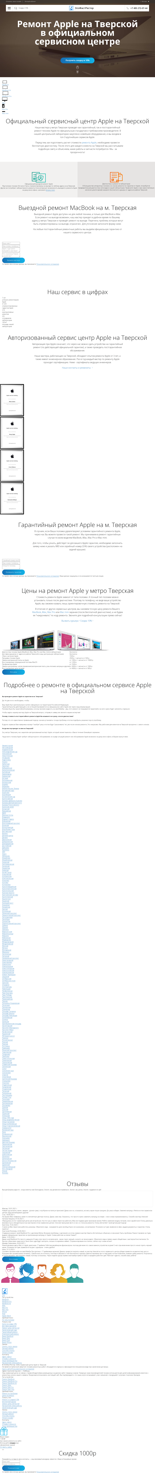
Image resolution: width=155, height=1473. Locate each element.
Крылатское (6, 899)
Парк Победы (7, 995)
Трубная (5, 1107)
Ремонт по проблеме (10, 1393)
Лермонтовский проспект (11, 915)
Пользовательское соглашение (47, 264)
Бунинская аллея (8, 807)
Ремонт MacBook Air (9, 1383)
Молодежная (6, 950)
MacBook (36, 612)
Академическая (7, 750)
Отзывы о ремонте (9, 1359)
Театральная (6, 1093)
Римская (5, 1044)
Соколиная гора (8, 1071)
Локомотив (6, 921)
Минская (5, 946)
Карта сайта (6, 1369)
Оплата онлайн (7, 1352)
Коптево (5, 882)
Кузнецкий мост (7, 903)
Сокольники (6, 1073)
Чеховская (6, 1148)
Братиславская (7, 799)
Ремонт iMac (6, 1385)
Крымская (5, 901)
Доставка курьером (9, 1326)
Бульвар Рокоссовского (10, 805)
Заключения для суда (9, 1330)
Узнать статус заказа (9, 1346)
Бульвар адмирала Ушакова (12, 801)
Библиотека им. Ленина (10, 788)
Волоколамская (7, 827)
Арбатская (6, 764)
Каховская (5, 866)
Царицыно (6, 1140)
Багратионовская (8, 770)
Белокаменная (7, 780)
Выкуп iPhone (7, 1342)
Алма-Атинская (7, 756)
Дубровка (5, 848)
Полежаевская (7, 1017)
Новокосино (6, 964)
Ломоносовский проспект (11, 923)
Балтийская (6, 772)
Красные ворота (8, 893)
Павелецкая (6, 989)
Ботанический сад (8, 797)
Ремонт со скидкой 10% (10, 1400)
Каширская (6, 868)
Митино (5, 948)
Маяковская (6, 938)
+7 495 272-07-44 (138, 8)
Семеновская (7, 1060)
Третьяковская (7, 1103)
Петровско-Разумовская (10, 1003)
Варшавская (6, 811)
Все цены (13, 672)
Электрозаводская (8, 1167)
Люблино (5, 930)
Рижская (5, 1042)
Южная (4, 1171)
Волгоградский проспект (11, 823)
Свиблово (5, 1056)
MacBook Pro (7, 1301)
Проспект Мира (7, 1030)
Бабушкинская (7, 768)
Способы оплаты (8, 1350)
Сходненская (6, 1089)
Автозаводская (7, 748)
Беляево (5, 784)
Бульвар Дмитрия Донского (12, 803)
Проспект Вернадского (10, 1028)
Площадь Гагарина (9, 1011)
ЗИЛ (3, 852)
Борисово (5, 792)
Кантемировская (8, 864)
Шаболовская (7, 1154)
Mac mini (64, 612)
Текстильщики (7, 1095)
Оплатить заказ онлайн (13, 1)
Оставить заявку (6, 1447)
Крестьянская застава (10, 895)
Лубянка (5, 925)
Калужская (5, 862)
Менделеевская (7, 944)
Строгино (5, 1083)
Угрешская (6, 1116)
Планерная (6, 1009)
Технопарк (6, 1099)
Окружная (5, 977)
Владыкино (6, 817)
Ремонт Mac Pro (8, 1387)
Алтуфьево (6, 758)
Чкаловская (6, 1152)
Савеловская (6, 1052)
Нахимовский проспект (10, 958)
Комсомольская (7, 878)
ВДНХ (4, 813)
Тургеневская (7, 1112)
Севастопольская (8, 1058)
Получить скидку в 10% (77, 60)
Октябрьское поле (8, 981)
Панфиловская (7, 991)
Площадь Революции (9, 1015)
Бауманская (6, 776)
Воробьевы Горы (8, 829)
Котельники (6, 885)
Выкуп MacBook (7, 1336)
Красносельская (8, 891)
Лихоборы (6, 919)
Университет (6, 1128)
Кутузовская (6, 911)
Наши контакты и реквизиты (77, 367)
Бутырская (5, 809)
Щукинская (6, 1165)
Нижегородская (7, 960)
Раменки (5, 1038)
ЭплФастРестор (77, 8)
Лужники (5, 927)
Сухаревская (6, 1087)
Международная (8, 942)
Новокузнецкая (7, 966)
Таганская (5, 1091)
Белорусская (6, 782)
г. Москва (143, 1)
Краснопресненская (9, 889)
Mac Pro (51, 612)
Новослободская (8, 968)
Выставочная (7, 831)
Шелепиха (5, 1156)
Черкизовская (7, 1144)
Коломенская (7, 876)
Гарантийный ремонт (10, 1332)
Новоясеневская (8, 972)
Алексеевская (7, 754)
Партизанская (7, 997)
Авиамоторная (7, 745)
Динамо (5, 837)
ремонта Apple (89, 142)
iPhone (4, 1312)
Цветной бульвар (8, 1142)
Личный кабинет (30, 1)
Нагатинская (6, 954)
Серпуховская (7, 1062)
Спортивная (6, 1077)
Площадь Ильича (8, 1013)
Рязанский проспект (9, 1050)
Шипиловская (7, 1159)
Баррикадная (6, 774)
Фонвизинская (7, 1134)
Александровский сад (9, 752)
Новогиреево (7, 962)
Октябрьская (6, 979)
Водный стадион (8, 819)
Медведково (6, 940)
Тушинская (5, 1114)
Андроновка (6, 760)
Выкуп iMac (6, 1338)
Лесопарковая (7, 917)
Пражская (5, 1022)
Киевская (5, 870)
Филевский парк (8, 1130)
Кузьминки (6, 905)
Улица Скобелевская (9, 1124)
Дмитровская (7, 840)
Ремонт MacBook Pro (9, 1381)
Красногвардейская (9, 887)
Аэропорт (5, 766)
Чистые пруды (7, 1150)
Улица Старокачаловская (11, 1126)
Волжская (5, 825)
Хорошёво (6, 1138)
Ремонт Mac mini (8, 1389)
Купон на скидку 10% (9, 1324)
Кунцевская (6, 907)
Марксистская (7, 932)
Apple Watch (6, 1316)
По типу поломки (8, 1320)
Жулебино (5, 850)
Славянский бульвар (9, 1064)
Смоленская (6, 1067)
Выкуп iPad (6, 1340)
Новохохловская (8, 970)
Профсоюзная (7, 1032)
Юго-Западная (7, 1169)
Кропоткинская (7, 897)
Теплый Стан (6, 1097)
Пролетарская (7, 1026)
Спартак (5, 1075)
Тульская (5, 1109)
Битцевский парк (8, 790)
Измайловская (7, 860)
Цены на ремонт (8, 1395)
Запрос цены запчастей (10, 1328)
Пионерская (6, 1007)
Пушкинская (6, 1034)
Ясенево (5, 1173)
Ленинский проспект (9, 913)
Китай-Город (6, 872)
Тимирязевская (7, 1101)
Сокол (4, 1069)
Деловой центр (7, 835)
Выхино (5, 833)
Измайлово (6, 858)
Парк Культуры (7, 993)
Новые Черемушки (9, 974)
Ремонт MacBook (8, 1379)
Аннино (4, 762)
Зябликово (6, 856)
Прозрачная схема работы (12, 1363)
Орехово (5, 983)
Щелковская (6, 1163)
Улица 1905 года (8, 1118)
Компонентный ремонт (10, 1334)
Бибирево (5, 786)
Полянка (5, 1019)
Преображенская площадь (11, 1024)
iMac (44, 612)
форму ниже (50, 190)
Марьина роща (7, 934)
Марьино (5, 936)
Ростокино (6, 1046)
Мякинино (5, 952)
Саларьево (6, 1054)
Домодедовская (7, 844)
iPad (3, 1314)
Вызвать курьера (70, 620)
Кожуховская (6, 874)
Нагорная (5, 956)
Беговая (5, 778)
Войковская (6, 821)
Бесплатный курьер (9, 1402)
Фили (4, 1132)
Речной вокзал (7, 1040)
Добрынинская (7, 842)
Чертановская (7, 1146)
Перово (5, 1001)
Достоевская (6, 846)
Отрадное (5, 985)
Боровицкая (6, 795)
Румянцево (6, 1048)
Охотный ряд (7, 987)
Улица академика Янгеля (10, 1120)
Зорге (4, 854)
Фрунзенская (6, 1136)
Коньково (5, 880)
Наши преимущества (9, 1361)
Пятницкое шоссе (8, 1036)
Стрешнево (6, 1081)
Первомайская (7, 999)
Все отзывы (13, 1259)
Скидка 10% (23, 8)
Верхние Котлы (7, 815)
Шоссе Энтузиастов (9, 1161)
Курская (5, 909)
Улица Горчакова (8, 1122)
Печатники (6, 1005)
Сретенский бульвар (9, 1079)
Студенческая (7, 1085)
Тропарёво (6, 1105)
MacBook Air (6, 1303)
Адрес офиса (6, 1357)
